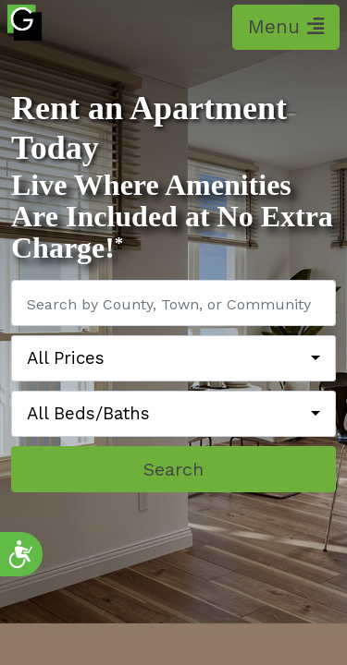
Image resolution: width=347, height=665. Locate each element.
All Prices (66, 358)
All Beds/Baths (88, 414)
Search (173, 469)
